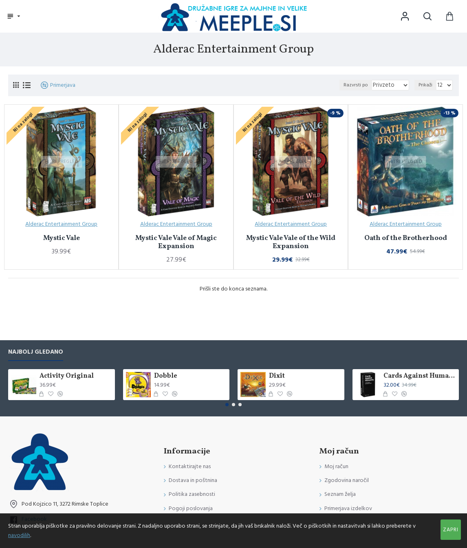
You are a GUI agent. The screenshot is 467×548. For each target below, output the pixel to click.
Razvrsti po (361, 84)
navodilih (19, 535)
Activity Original (67, 376)
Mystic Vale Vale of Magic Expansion (176, 242)
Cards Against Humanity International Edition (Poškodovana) (419, 376)
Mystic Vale (61, 238)
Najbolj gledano (35, 352)
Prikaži (427, 84)
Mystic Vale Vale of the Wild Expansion (290, 242)
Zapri (450, 529)
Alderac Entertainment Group (61, 224)
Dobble (165, 376)
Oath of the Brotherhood (405, 238)
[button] (227, 404)
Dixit (277, 376)
